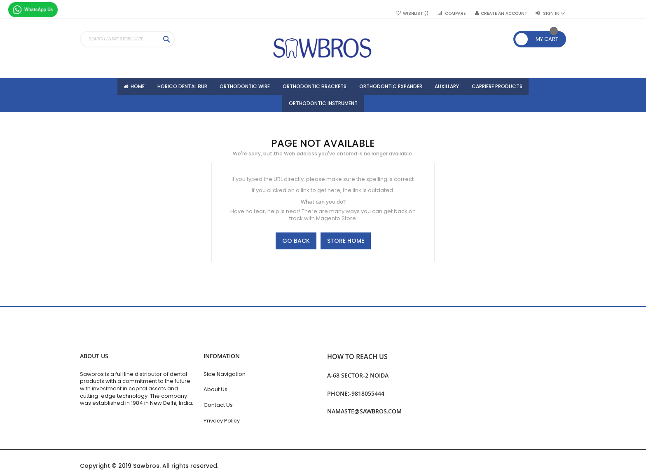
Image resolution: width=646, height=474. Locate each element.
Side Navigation (225, 374)
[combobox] (127, 39)
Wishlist (415, 13)
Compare (455, 13)
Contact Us (218, 405)
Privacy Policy (222, 421)
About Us (215, 389)
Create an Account (504, 13)
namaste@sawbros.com (364, 411)
